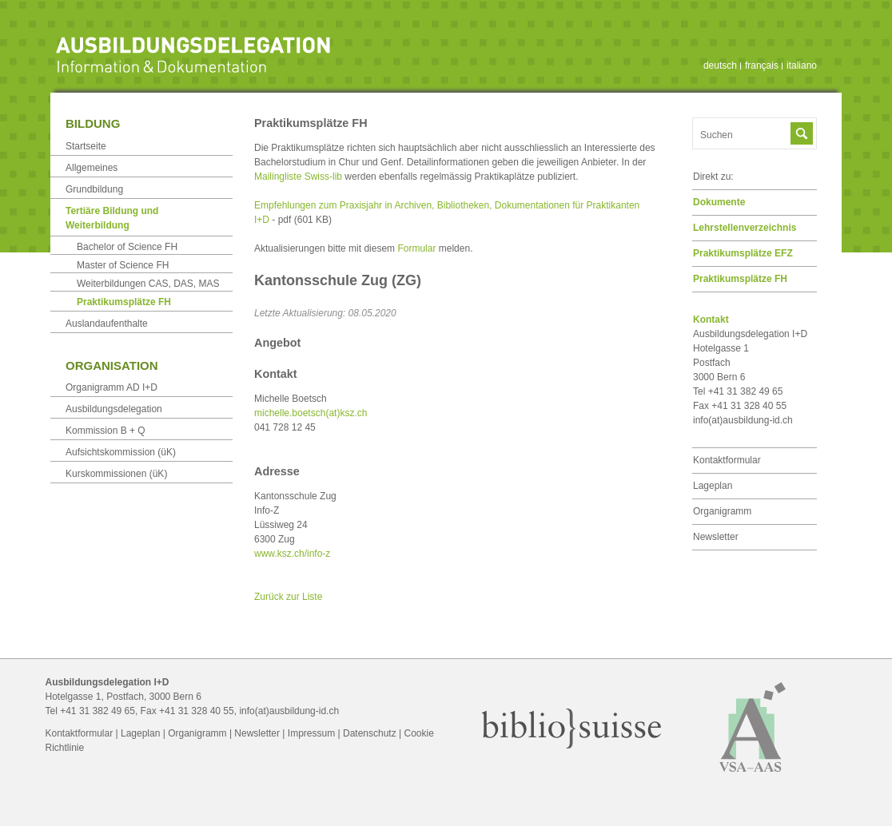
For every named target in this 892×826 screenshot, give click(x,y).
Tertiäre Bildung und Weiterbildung (112, 218)
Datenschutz (369, 733)
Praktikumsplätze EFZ (743, 253)
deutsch (720, 65)
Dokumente (719, 202)
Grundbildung (94, 189)
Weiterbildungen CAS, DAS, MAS (148, 283)
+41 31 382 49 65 (97, 711)
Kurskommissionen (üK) (116, 473)
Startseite (86, 146)
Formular (416, 248)
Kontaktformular (727, 460)
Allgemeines (91, 167)
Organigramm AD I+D (111, 387)
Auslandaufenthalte (107, 323)
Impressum (311, 733)
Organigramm (722, 511)
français (762, 65)
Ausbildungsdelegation (114, 409)
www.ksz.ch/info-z (292, 553)
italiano (801, 65)
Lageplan (712, 485)
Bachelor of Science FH (127, 246)
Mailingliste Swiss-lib (298, 176)
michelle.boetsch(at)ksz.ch (310, 413)
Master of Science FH (123, 265)
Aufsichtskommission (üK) (121, 452)
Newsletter (716, 536)
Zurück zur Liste (288, 596)
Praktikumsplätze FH (740, 278)
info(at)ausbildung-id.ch (743, 420)
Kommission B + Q (105, 430)
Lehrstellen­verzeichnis (744, 227)
